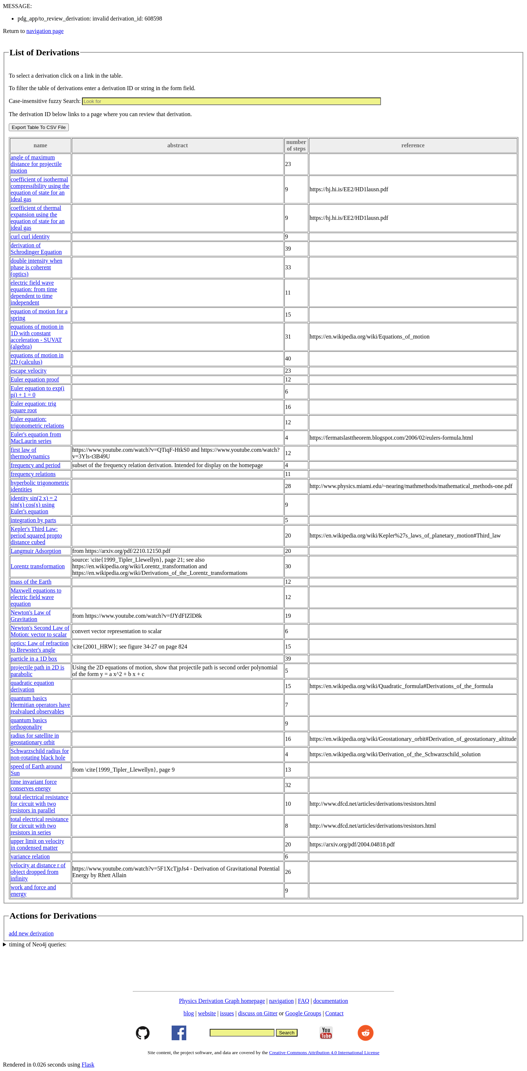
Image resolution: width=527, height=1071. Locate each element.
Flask (88, 1064)
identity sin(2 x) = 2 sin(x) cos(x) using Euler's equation (34, 504)
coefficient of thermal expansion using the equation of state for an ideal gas (38, 218)
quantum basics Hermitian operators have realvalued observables (40, 704)
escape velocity (28, 371)
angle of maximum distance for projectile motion (36, 164)
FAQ (303, 1001)
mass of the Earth (31, 582)
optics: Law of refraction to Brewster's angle (40, 646)
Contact (334, 1013)
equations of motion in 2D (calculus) (37, 358)
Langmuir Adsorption (36, 551)
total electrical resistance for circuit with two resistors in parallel (39, 803)
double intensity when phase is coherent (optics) (36, 267)
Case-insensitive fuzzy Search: (45, 101)
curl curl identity (30, 236)
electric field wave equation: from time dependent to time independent (34, 293)
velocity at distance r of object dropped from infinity (38, 872)
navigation (281, 1001)
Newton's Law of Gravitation (31, 615)
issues (227, 1013)
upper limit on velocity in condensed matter (37, 844)
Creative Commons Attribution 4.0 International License (324, 1052)
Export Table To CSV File (39, 127)
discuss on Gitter (258, 1013)
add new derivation (31, 933)
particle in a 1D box (34, 658)
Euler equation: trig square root (33, 406)
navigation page (45, 31)
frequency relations (33, 474)
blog (188, 1013)
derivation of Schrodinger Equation (36, 248)
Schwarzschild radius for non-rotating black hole (40, 754)
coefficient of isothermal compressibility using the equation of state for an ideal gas (40, 189)
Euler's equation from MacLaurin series (36, 437)
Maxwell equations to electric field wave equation (36, 597)
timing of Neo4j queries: (38, 944)
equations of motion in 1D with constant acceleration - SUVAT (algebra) (37, 337)
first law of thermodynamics (30, 453)
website (207, 1013)
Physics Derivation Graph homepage (222, 1001)
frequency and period (35, 465)
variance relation (30, 856)
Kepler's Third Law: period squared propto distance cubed (36, 535)
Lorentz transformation (38, 566)
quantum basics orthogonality (29, 723)
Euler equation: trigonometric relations (37, 422)
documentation (330, 1001)
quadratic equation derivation (32, 686)
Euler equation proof (35, 379)
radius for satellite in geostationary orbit (35, 738)
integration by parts (33, 520)
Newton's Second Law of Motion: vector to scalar (40, 631)
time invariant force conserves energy (34, 785)
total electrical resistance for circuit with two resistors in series (39, 825)
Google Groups (303, 1013)
